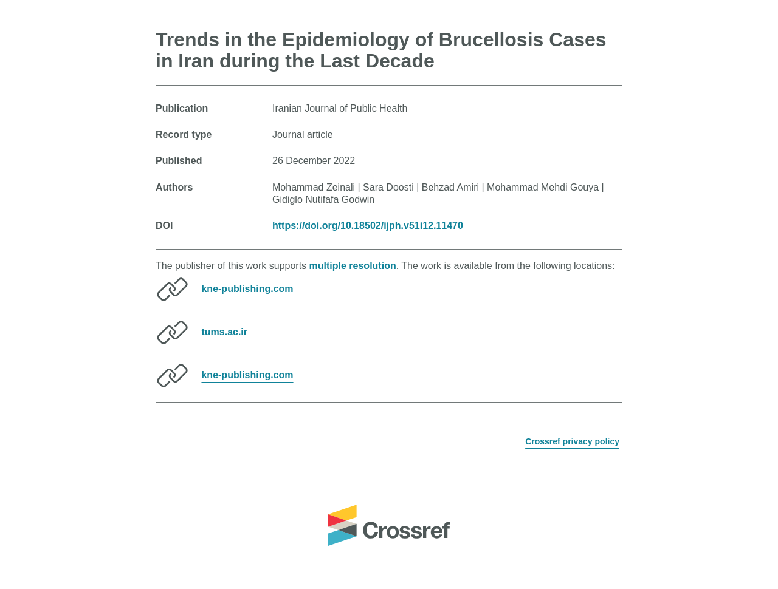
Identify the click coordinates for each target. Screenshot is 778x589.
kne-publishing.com (247, 289)
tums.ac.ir (224, 332)
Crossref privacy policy (572, 441)
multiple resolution (352, 265)
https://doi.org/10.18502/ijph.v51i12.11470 (367, 225)
